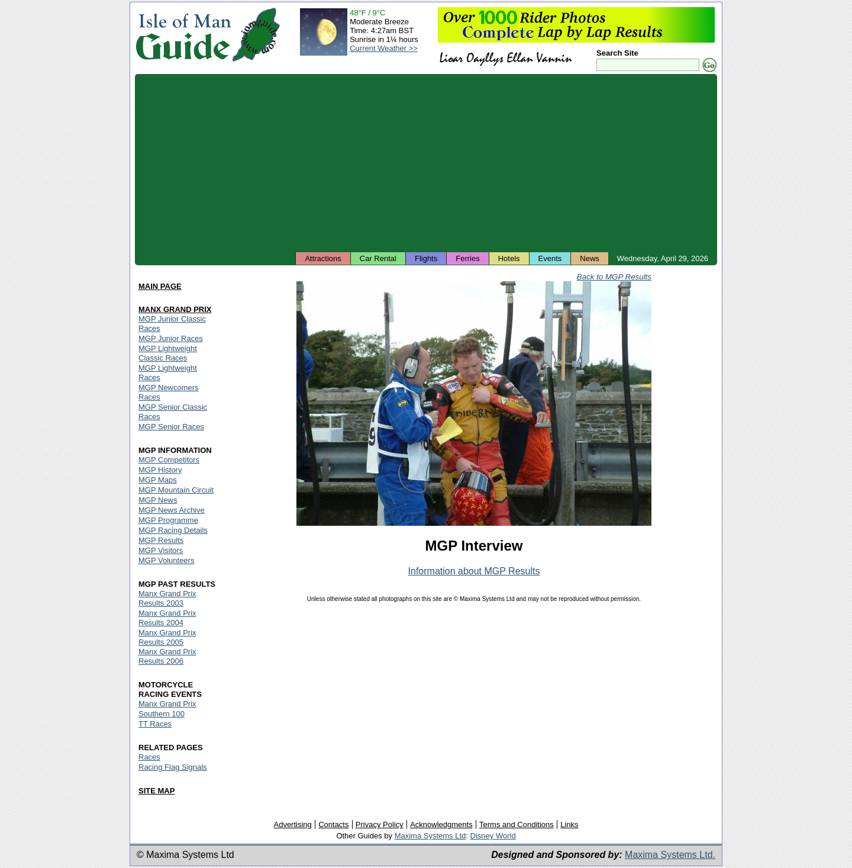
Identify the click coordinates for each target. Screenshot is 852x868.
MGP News (158, 500)
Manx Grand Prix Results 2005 (167, 637)
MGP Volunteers (166, 560)
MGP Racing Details (173, 530)
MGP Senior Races (171, 426)
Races (149, 757)
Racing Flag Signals (172, 767)
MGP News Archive (171, 510)
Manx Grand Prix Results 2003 (167, 598)
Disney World (493, 835)
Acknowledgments (441, 824)
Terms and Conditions (516, 824)
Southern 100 (161, 713)
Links (569, 824)
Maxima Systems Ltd (430, 835)
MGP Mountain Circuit (176, 490)
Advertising (292, 824)
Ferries (467, 258)
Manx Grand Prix (167, 703)
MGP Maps (157, 479)
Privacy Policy (380, 824)
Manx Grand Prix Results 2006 (167, 656)
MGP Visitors (160, 550)
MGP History (160, 469)
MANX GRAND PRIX (175, 309)
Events (550, 258)
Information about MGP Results (474, 571)
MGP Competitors (168, 459)
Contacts (333, 824)
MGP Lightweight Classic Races (167, 353)
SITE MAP (156, 790)
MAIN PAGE (160, 286)
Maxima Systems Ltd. (670, 855)
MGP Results (160, 540)
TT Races (155, 723)
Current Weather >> (384, 48)
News (589, 258)
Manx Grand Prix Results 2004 (167, 618)
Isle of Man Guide (183, 34)
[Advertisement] (426, 163)
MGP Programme (168, 520)
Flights (426, 258)
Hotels (509, 258)
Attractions (323, 258)
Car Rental (378, 258)
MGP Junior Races (170, 338)
